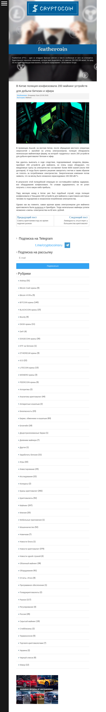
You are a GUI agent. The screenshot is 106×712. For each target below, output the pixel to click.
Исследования (26, 476)
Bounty (23, 317)
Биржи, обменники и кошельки (33, 418)
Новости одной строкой (30, 556)
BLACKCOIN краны (28, 310)
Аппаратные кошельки (30, 404)
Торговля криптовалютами (31, 643)
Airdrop (23, 281)
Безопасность (26, 411)
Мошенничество (27, 527)
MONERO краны (27, 375)
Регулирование (26, 607)
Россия (23, 614)
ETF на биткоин (27, 346)
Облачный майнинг (28, 563)
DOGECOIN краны (28, 339)
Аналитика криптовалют (30, 397)
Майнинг (29, 97)
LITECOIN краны (27, 368)
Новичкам (24, 534)
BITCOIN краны (27, 302)
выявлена (39, 207)
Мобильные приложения (31, 520)
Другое (23, 447)
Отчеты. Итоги (26, 578)
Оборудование (26, 571)
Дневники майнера (28, 440)
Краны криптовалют (29, 491)
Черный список (26, 658)
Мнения (23, 513)
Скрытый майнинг (28, 621)
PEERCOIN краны (28, 382)
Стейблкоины (26, 629)
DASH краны (25, 324)
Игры (22, 462)
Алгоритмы (25, 389)
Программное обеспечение (32, 585)
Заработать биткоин (29, 455)
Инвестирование (27, 469)
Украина (23, 650)
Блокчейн (24, 426)
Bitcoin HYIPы (26, 295)
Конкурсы (24, 484)
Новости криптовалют (29, 549)
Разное (23, 600)
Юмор (22, 665)
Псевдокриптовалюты (29, 592)
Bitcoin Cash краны (28, 288)
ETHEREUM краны (28, 353)
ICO (21, 360)
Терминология (26, 636)
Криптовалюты (26, 498)
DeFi (22, 331)
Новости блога (26, 542)
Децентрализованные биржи (32, 433)
